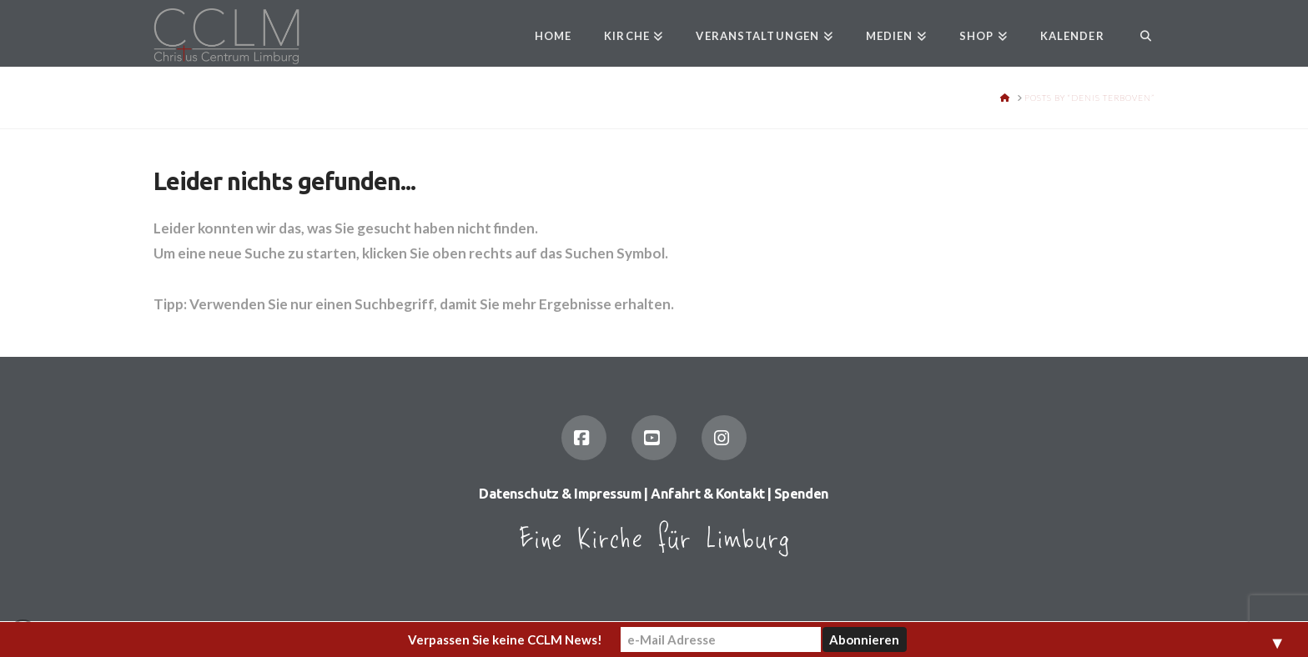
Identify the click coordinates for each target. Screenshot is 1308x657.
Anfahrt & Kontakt (707, 493)
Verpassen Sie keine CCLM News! (505, 639)
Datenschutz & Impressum (560, 493)
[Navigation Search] (1137, 33)
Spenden (801, 493)
